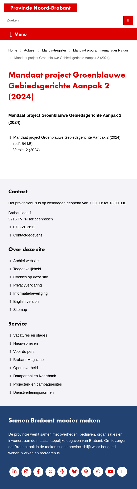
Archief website (26, 261)
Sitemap (20, 310)
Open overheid (25, 368)
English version (26, 301)
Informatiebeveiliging (30, 293)
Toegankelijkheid (27, 269)
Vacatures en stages (30, 335)
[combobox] (64, 20)
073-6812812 (24, 227)
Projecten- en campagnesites (37, 384)
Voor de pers (23, 351)
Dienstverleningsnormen (33, 392)
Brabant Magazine (28, 360)
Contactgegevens (27, 235)
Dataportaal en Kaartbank (34, 376)
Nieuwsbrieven (25, 343)
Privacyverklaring (27, 285)
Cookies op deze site (30, 277)
